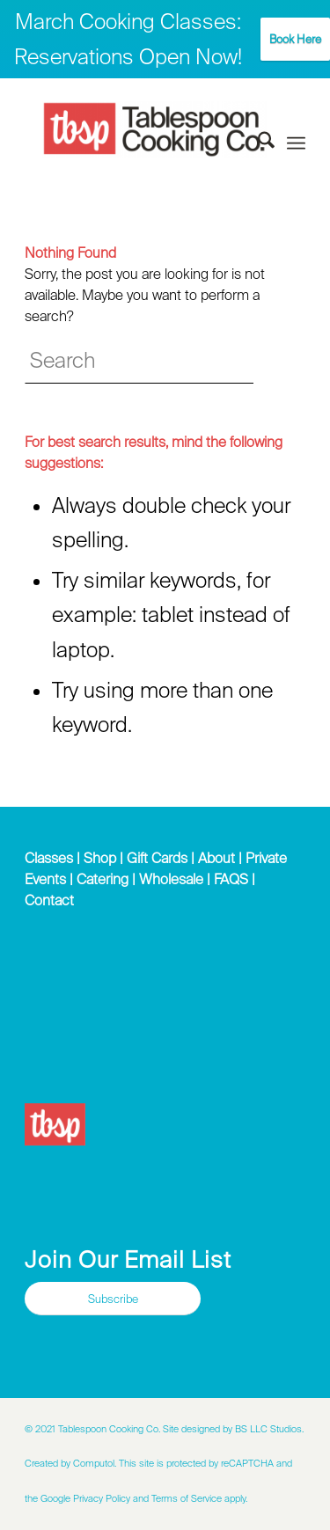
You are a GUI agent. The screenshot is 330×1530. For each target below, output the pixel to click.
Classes (49, 858)
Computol (93, 1463)
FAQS (231, 879)
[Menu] (296, 143)
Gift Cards (157, 858)
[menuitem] (257, 143)
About (216, 858)
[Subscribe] (113, 1299)
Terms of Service (186, 1498)
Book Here (295, 39)
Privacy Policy (101, 1498)
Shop (100, 858)
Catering (102, 879)
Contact (49, 900)
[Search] (257, 143)
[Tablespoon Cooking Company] (154, 129)
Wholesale (171, 879)
